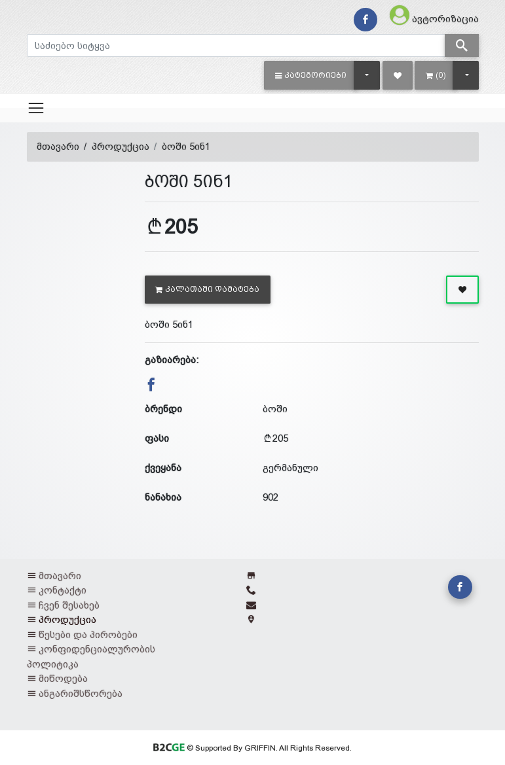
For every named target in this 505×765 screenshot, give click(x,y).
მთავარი (58, 146)
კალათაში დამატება (207, 289)
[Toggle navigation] (36, 108)
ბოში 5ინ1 (186, 146)
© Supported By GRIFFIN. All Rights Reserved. (252, 748)
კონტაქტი (62, 590)
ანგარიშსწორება (80, 693)
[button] (311, 75)
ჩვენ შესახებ (69, 605)
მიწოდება (63, 678)
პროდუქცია (120, 146)
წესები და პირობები (88, 634)
